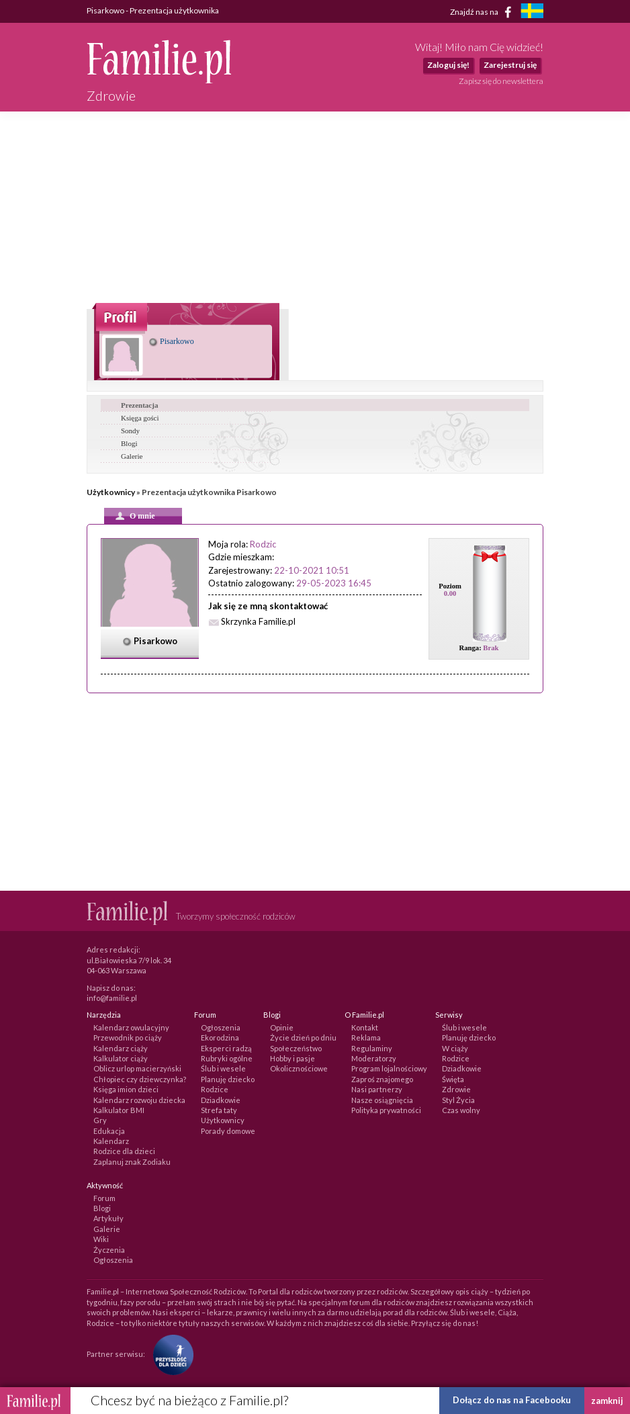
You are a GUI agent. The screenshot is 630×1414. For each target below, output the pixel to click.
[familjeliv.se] (532, 12)
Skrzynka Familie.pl (258, 621)
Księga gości (140, 418)
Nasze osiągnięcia (382, 1100)
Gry (100, 1120)
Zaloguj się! (448, 65)
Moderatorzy (373, 1058)
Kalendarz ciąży (120, 1048)
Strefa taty (219, 1110)
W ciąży (455, 1048)
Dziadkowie (220, 1100)
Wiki (101, 1239)
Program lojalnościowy (389, 1068)
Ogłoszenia (220, 1027)
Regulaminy (371, 1048)
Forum (104, 1198)
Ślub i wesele (223, 1068)
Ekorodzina (220, 1037)
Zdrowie (456, 1089)
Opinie (282, 1027)
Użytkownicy (111, 492)
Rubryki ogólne (227, 1058)
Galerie (131, 456)
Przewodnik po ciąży (127, 1037)
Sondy (130, 431)
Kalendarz (111, 1141)
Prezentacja (139, 405)
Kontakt (364, 1027)
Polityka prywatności (386, 1110)
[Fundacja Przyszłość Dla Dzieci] (169, 1354)
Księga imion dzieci (126, 1089)
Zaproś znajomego (382, 1079)
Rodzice (214, 1089)
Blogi (129, 443)
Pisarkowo (171, 341)
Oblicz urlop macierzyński (137, 1068)
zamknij (607, 1400)
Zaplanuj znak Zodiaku (132, 1161)
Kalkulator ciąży (120, 1058)
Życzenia (109, 1249)
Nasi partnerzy (376, 1089)
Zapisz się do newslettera (501, 81)
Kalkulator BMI (118, 1110)
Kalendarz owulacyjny (131, 1027)
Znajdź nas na (483, 12)
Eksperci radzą (226, 1048)
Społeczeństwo (296, 1048)
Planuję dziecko (228, 1079)
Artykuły (108, 1218)
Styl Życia (458, 1100)
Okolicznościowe (299, 1068)
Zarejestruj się (510, 65)
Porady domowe (228, 1130)
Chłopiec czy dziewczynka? (139, 1079)
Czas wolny (461, 1110)
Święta (453, 1079)
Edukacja (109, 1130)
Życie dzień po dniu (303, 1037)
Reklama (366, 1037)
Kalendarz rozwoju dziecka (139, 1100)
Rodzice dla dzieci (124, 1151)
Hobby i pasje (292, 1058)
